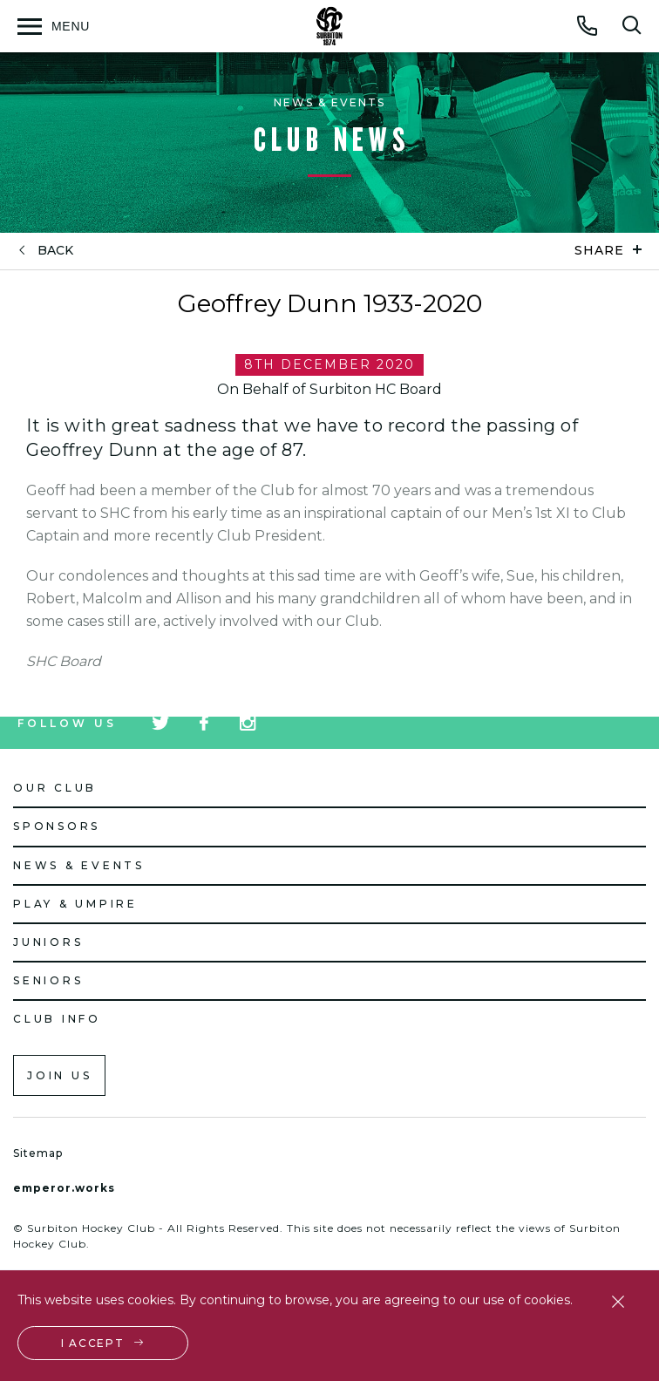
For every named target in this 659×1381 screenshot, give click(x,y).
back (55, 250)
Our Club (55, 787)
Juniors (48, 942)
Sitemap (38, 1153)
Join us (59, 1075)
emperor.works (64, 1187)
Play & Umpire (75, 903)
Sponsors (56, 826)
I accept (93, 1343)
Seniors (48, 980)
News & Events (79, 865)
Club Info (57, 1018)
